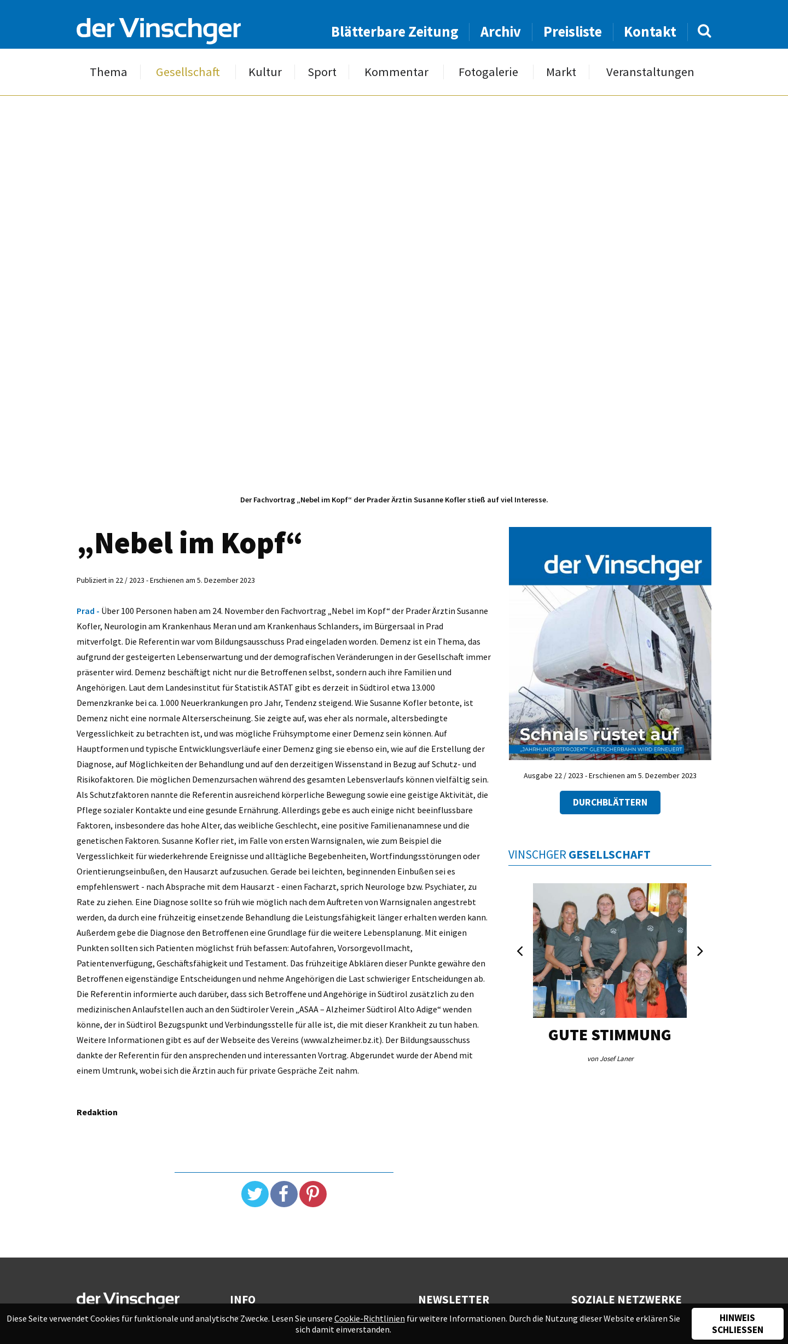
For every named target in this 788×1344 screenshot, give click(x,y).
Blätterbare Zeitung (395, 31)
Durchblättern (610, 802)
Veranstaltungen (650, 72)
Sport (322, 72)
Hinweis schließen (737, 1324)
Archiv (500, 31)
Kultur (265, 72)
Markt (561, 72)
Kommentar (396, 72)
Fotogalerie (488, 72)
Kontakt (650, 31)
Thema (109, 72)
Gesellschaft (188, 72)
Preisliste (572, 31)
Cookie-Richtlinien (369, 1318)
